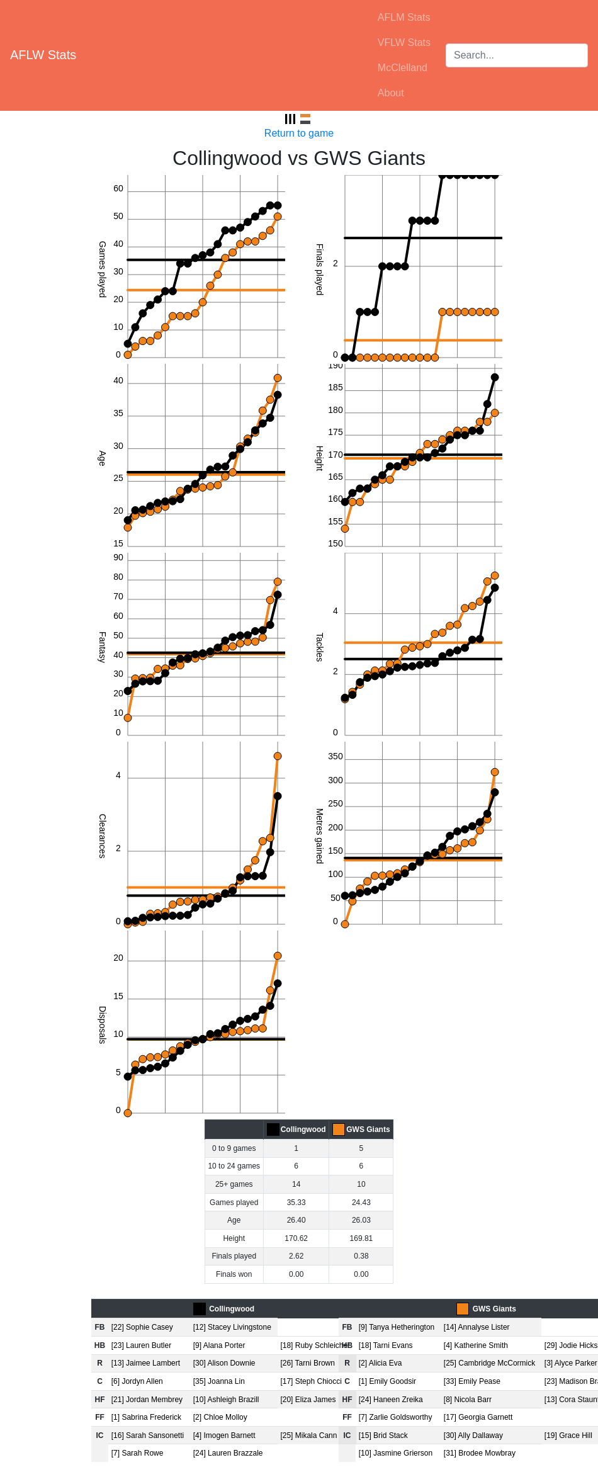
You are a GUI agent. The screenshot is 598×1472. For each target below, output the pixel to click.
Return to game (299, 133)
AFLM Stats (404, 17)
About (391, 93)
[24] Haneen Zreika (391, 1399)
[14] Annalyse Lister (477, 1327)
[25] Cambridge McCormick (489, 1363)
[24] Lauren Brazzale (228, 1453)
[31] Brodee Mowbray (480, 1453)
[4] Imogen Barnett (224, 1435)
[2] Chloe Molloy (220, 1417)
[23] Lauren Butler (141, 1345)
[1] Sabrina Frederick (146, 1417)
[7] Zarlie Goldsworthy (395, 1417)
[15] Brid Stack (383, 1435)
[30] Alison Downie (224, 1363)
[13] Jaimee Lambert (145, 1363)
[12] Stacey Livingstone (232, 1327)
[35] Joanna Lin (219, 1381)
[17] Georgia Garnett (478, 1417)
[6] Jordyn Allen (137, 1381)
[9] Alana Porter (219, 1345)
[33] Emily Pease (472, 1381)
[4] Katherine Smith (476, 1345)
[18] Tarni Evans (386, 1345)
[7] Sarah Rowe (137, 1453)
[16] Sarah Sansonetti (147, 1435)
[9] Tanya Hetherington (397, 1327)
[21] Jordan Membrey (147, 1399)
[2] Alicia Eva (380, 1363)
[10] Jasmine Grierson (395, 1453)
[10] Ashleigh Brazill (226, 1399)
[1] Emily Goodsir (387, 1381)
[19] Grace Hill (568, 1435)
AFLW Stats (43, 55)
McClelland (402, 67)
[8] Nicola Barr (468, 1399)
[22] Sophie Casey (142, 1327)
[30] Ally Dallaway (473, 1435)
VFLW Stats (404, 42)
